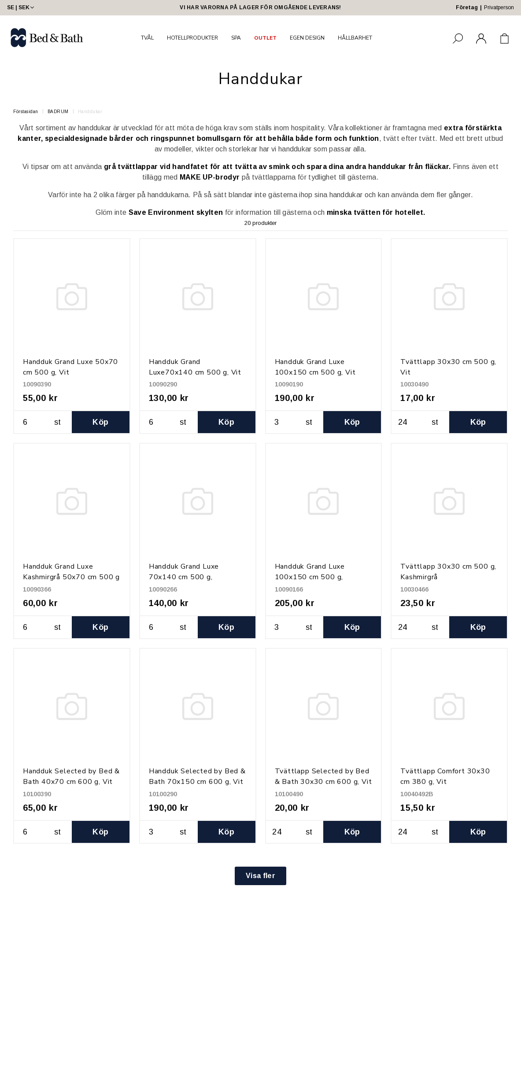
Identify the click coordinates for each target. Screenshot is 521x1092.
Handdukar (90, 111)
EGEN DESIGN (307, 37)
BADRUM (58, 111)
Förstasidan (25, 111)
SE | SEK (21, 7)
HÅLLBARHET (355, 37)
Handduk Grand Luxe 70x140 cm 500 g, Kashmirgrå (184, 577)
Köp (100, 422)
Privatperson (499, 7)
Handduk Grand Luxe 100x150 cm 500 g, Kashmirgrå (310, 577)
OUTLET (265, 37)
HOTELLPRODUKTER (192, 37)
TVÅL (147, 37)
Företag (467, 7)
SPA (236, 37)
